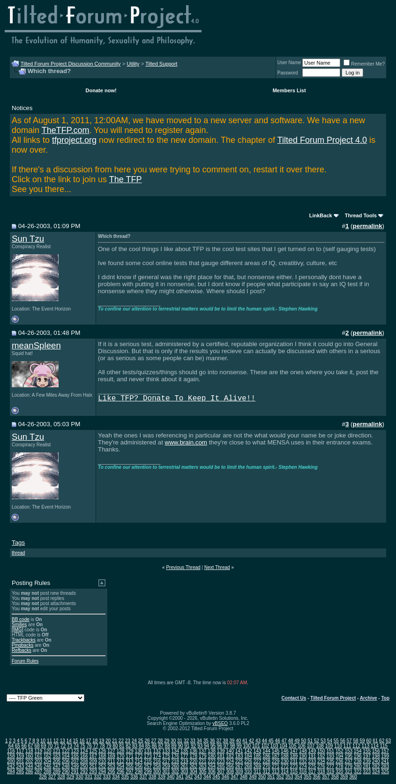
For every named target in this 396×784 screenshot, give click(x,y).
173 (148, 756)
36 (212, 740)
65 (17, 745)
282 (376, 766)
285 (20, 771)
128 (121, 751)
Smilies (19, 624)
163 (56, 756)
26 (146, 740)
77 (95, 745)
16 (81, 740)
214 (139, 761)
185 (258, 756)
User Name (289, 62)
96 (219, 745)
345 (216, 776)
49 (296, 740)
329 (71, 776)
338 (153, 776)
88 (167, 745)
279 (348, 766)
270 (266, 766)
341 (180, 776)
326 (43, 776)
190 (303, 756)
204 (48, 761)
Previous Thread (183, 567)
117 (20, 751)
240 (376, 761)
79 (108, 745)
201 (20, 761)
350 (262, 776)
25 (140, 740)
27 (153, 740)
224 (230, 761)
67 (30, 745)
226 (248, 761)
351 (271, 776)
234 (321, 761)
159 (20, 756)
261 (184, 766)
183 (239, 756)
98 (232, 745)
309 (239, 771)
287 (38, 771)
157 (385, 751)
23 (127, 740)
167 (93, 756)
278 (340, 766)
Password (287, 72)
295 (111, 771)
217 (166, 761)
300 (157, 771)
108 (320, 745)
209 (93, 761)
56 (342, 740)
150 (321, 751)
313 (276, 771)
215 (148, 761)
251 (93, 766)
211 (111, 761)
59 (362, 740)
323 (367, 771)
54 (329, 740)
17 (88, 740)
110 (338, 745)
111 (347, 745)
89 (173, 745)
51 (310, 740)
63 (388, 740)
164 (66, 756)
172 (139, 756)
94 (206, 745)
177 (184, 756)
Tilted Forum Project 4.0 (322, 140)
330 (79, 776)
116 (11, 751)
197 (367, 756)
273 (294, 766)
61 (375, 740)
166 (84, 756)
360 (353, 776)
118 (29, 751)
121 (56, 751)
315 (294, 771)
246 (48, 766)
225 (239, 761)
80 (115, 745)
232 (303, 761)
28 (160, 740)
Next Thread (217, 567)
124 (84, 751)
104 (283, 745)
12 (56, 740)
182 (230, 756)
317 (312, 771)
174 (157, 756)
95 (213, 745)
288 (48, 771)
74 (76, 745)
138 (212, 751)
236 (340, 761)
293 (93, 771)
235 (330, 761)
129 (130, 751)
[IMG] (17, 629)
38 (225, 740)
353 (289, 776)
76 (89, 745)
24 (134, 740)
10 (42, 740)
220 (193, 761)
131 (148, 751)
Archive (368, 698)
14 (69, 740)
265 (221, 766)
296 (121, 771)
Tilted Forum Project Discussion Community (71, 64)
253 (111, 766)
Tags (18, 542)
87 (161, 745)
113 (366, 745)
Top (385, 698)
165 (75, 756)
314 (285, 771)
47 (284, 740)
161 (38, 756)
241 (385, 761)
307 (221, 771)
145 (276, 751)
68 (36, 745)
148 (303, 751)
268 (248, 766)
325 (385, 771)
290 (66, 771)
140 (230, 751)
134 (175, 751)
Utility (133, 64)
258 (157, 766)
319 (330, 771)
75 (82, 745)
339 (161, 776)
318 (321, 771)
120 (48, 751)
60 (368, 740)
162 (48, 756)
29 (166, 740)
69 (43, 745)
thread (18, 552)
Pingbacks (22, 645)
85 (147, 745)
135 (184, 751)
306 (212, 771)
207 (75, 761)
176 (175, 756)
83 (134, 745)
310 (248, 771)
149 (312, 751)
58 (355, 740)
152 (340, 751)
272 (285, 766)
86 (154, 745)
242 (11, 766)
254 (121, 766)
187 (276, 756)
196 (358, 756)
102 (265, 745)
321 (348, 771)
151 (330, 751)
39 (231, 740)
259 (166, 766)
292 (84, 771)
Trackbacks (24, 640)
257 (148, 766)
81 (121, 745)
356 (317, 776)
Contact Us (294, 698)
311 (258, 771)
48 (290, 740)
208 (84, 761)
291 (75, 771)
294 (102, 771)
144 (266, 751)
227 (258, 761)
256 (139, 766)
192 (321, 756)
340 (171, 776)
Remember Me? (364, 64)
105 (293, 745)
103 (274, 745)
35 (206, 740)
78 (102, 745)
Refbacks (21, 650)
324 (376, 771)
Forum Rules (25, 661)
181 (221, 756)
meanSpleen (36, 345)
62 (381, 740)
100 (247, 745)
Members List (289, 90)
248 (66, 766)
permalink (367, 225)
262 (193, 766)
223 (221, 761)
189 (294, 756)
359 (344, 776)
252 (102, 766)
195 (348, 756)
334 (116, 776)
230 (285, 761)
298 (139, 771)
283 (385, 766)
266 (230, 766)
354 (298, 776)
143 (258, 751)
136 (193, 751)
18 (94, 740)
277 (330, 766)
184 (248, 756)
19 (101, 740)
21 (114, 740)
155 (367, 751)
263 (203, 766)
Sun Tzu (28, 239)
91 (186, 745)
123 (75, 751)
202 (29, 761)
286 (29, 771)
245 (38, 766)
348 (244, 776)
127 (111, 751)
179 (203, 756)
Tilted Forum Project (333, 698)
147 (294, 751)
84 (141, 745)
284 (11, 771)
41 (244, 740)
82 (128, 745)
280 (358, 766)
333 (107, 776)
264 (212, 766)
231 (294, 761)
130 (139, 751)
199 (385, 756)
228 (266, 761)
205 (56, 761)
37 (218, 740)
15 (75, 740)
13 (62, 740)
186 (266, 756)
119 (38, 751)
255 (130, 766)
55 (336, 740)
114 (375, 745)
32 (186, 740)
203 (38, 761)
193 (330, 756)
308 (230, 771)
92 (193, 745)
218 (175, 761)
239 (367, 761)
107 (311, 745)
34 (199, 740)
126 (102, 751)
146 (285, 751)
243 (20, 766)
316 (303, 771)
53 (323, 740)
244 (29, 766)
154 (358, 751)
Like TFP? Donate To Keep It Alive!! (176, 398)
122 (66, 751)
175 (166, 756)
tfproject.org (74, 140)
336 (134, 776)
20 (108, 740)
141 (239, 751)
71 (56, 745)
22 (121, 740)
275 (312, 766)
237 (348, 761)
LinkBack (320, 215)
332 (98, 776)
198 (376, 756)
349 (253, 776)
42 (251, 740)
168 (102, 756)
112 (356, 745)
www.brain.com (186, 442)
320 (340, 771)
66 (24, 745)
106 (302, 745)
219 (184, 761)
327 (52, 776)
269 (258, 766)
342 (189, 776)
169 (111, 756)
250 (84, 766)
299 (148, 771)
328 (61, 776)
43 (258, 740)
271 (276, 766)
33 (192, 740)
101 (256, 745)
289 (56, 771)
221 (203, 761)
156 (376, 751)
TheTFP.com (66, 130)
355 (308, 776)
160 (29, 756)
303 (184, 771)
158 (11, 756)
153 (348, 751)
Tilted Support (161, 64)
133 (166, 751)
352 (280, 776)
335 (125, 776)
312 (266, 771)
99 (239, 745)
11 (49, 740)
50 (303, 740)
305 (203, 771)
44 (264, 740)
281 (367, 766)
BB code (21, 619)
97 (226, 745)
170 (121, 756)
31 (179, 740)
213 (130, 761)
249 (75, 766)
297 (130, 771)
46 (277, 740)
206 (66, 761)
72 (63, 745)
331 (89, 776)
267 (239, 766)
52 (316, 740)
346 (226, 776)
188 (285, 756)
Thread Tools (361, 215)
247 (56, 766)
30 (173, 740)
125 (93, 751)
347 (235, 776)
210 (102, 761)
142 (248, 751)
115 (384, 745)
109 (329, 745)
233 (312, 761)
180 (212, 756)
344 (207, 776)
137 (203, 751)
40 (238, 740)
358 (335, 776)
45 (271, 740)
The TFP (125, 179)
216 (157, 761)
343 (198, 776)
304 (193, 771)
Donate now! (101, 90)
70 (49, 745)
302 (175, 771)
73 (69, 745)
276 (321, 766)
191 (312, 756)
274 (303, 766)
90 (180, 745)
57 (349, 740)
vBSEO (220, 723)
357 (326, 776)
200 (11, 761)
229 (276, 761)
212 (121, 761)
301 (166, 771)
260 (175, 766)
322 (358, 771)
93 (199, 745)
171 (130, 756)
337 (143, 776)
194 (340, 756)
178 (193, 756)
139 (221, 751)
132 (157, 751)
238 (358, 761)
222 (212, 761)
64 (11, 745)
